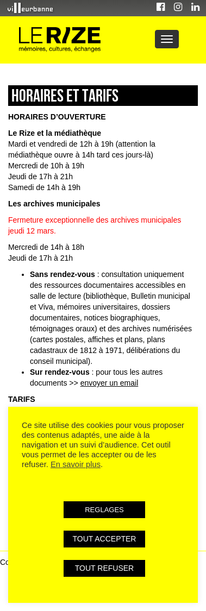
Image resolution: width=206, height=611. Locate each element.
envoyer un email (109, 383)
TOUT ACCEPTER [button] (104, 538)
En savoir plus (76, 464)
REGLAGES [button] (104, 510)
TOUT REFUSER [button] (104, 568)
